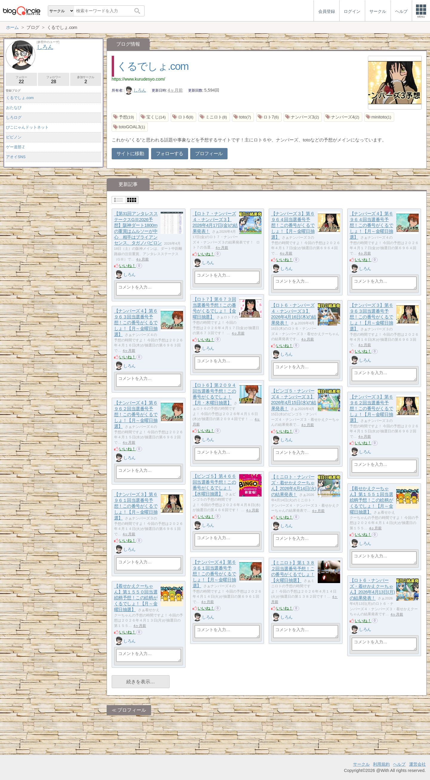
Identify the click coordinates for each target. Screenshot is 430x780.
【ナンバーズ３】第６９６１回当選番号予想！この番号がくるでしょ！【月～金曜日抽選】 (136, 506)
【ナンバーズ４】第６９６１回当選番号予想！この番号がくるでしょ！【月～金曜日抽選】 (214, 574)
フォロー (21, 79)
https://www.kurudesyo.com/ (138, 79)
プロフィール (208, 153)
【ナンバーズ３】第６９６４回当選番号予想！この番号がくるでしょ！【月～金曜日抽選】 (293, 225)
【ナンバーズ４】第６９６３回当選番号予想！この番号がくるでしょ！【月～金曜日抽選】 (136, 323)
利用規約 (381, 764)
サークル (361, 764)
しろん (135, 90)
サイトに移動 (130, 153)
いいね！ (127, 265)
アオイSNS (15, 157)
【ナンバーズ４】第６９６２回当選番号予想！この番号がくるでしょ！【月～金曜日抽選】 (136, 414)
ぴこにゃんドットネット (27, 127)
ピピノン (14, 137)
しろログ (14, 117)
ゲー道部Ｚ (15, 147)
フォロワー (53, 79)
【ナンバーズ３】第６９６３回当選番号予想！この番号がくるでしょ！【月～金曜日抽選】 (371, 317)
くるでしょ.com (152, 66)
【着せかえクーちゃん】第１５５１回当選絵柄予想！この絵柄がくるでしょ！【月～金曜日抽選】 (371, 500)
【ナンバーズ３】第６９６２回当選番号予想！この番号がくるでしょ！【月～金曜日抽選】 (371, 408)
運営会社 (417, 764)
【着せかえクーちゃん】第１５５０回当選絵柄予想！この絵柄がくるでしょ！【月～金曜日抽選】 (136, 598)
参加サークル (86, 79)
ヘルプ (399, 764)
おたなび (14, 107)
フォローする (169, 153)
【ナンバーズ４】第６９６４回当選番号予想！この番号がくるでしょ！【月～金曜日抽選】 (371, 225)
